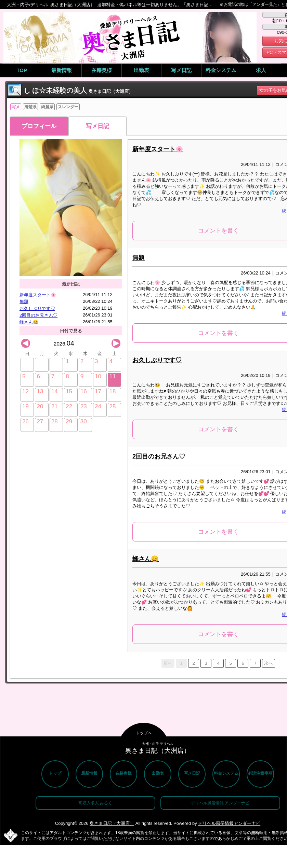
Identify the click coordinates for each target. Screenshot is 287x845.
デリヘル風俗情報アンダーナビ (229, 823)
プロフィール (39, 126)
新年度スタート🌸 (37, 294)
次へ (268, 663)
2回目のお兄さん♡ (38, 315)
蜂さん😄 (28, 322)
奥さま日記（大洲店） (112, 823)
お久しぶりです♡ (37, 308)
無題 (23, 301)
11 (112, 376)
